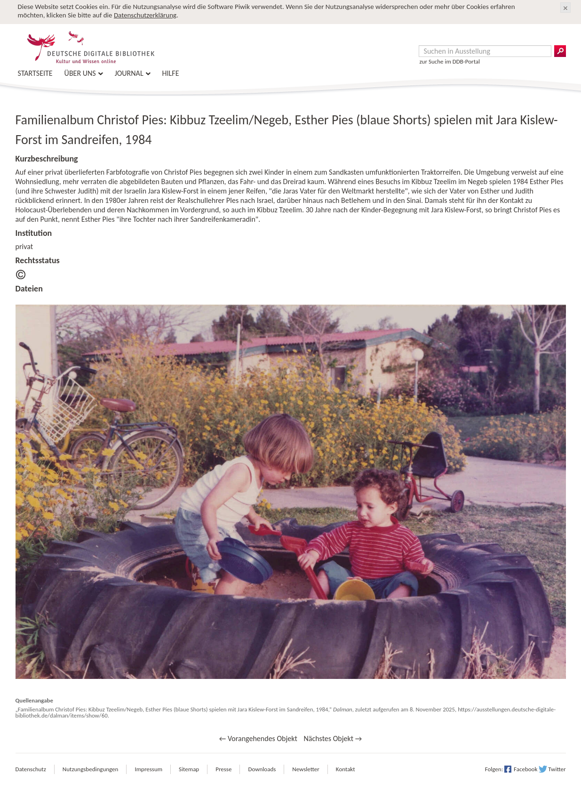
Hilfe (170, 73)
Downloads (262, 769)
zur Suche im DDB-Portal (450, 61)
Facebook (525, 769)
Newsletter (305, 769)
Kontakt (345, 769)
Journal (129, 73)
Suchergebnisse (560, 51)
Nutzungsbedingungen (91, 769)
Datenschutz (31, 769)
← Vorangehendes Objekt (258, 738)
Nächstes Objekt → (332, 738)
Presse (223, 769)
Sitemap (189, 769)
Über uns (80, 73)
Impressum (148, 769)
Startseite (35, 73)
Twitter (556, 769)
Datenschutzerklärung (145, 15)
